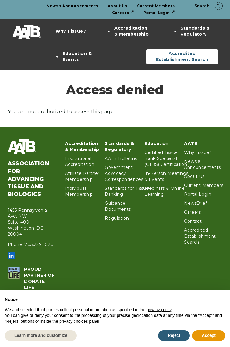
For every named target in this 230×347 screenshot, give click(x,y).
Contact (193, 221)
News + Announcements (72, 6)
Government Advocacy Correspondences (124, 173)
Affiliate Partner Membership (82, 176)
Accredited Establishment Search (182, 56)
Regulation (117, 218)
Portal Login (159, 12)
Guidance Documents (118, 206)
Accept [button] (209, 335)
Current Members (156, 6)
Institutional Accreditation (79, 161)
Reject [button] (174, 335)
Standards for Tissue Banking (127, 191)
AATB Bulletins (121, 158)
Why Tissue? (70, 31)
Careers (123, 12)
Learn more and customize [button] (40, 335)
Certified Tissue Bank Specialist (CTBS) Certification (165, 158)
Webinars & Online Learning (164, 191)
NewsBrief (195, 203)
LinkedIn (11, 255)
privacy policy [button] (158, 309)
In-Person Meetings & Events (166, 176)
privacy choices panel (79, 321)
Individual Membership (79, 191)
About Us (117, 6)
